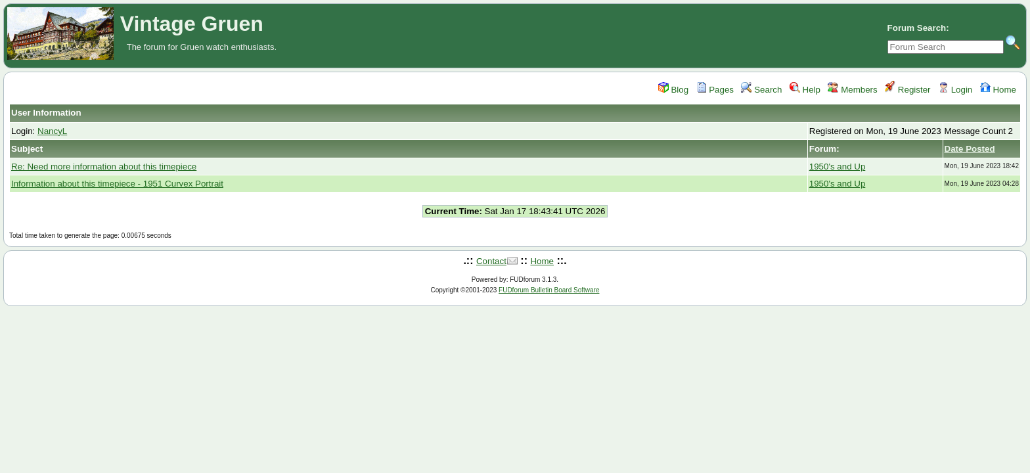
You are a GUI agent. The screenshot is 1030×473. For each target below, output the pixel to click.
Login (955, 90)
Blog (673, 90)
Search (761, 90)
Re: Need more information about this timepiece (103, 166)
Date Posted (970, 149)
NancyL (52, 131)
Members (852, 90)
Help (805, 90)
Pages (715, 90)
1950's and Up (837, 166)
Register (907, 90)
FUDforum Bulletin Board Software (549, 290)
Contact (491, 261)
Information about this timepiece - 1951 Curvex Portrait (117, 184)
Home (998, 90)
